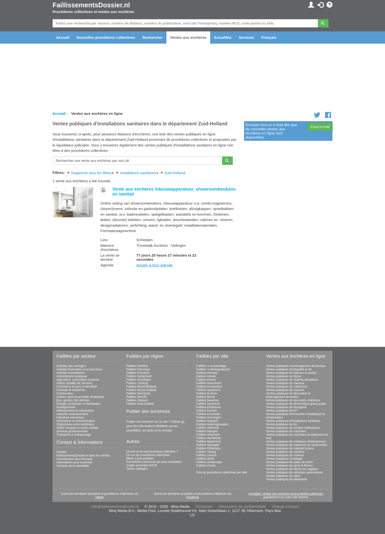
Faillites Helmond (207, 428)
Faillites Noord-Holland (141, 390)
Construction (64, 393)
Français (268, 37)
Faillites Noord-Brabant (141, 386)
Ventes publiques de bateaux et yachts (291, 373)
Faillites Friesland (137, 373)
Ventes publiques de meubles (285, 452)
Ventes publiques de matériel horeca (290, 448)
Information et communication (75, 421)
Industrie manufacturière (72, 414)
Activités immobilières (70, 373)
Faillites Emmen (206, 410)
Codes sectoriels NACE (141, 465)
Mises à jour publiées (140, 458)
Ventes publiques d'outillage (284, 458)
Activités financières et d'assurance (79, 369)
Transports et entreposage (73, 434)
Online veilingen (136, 468)
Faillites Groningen (138, 379)
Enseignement (65, 407)
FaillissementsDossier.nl (91, 5)
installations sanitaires (138, 173)
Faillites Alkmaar (207, 373)
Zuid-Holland (174, 173)
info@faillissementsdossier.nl (114, 506)
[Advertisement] (145, 305)
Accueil (62, 37)
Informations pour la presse (74, 462)
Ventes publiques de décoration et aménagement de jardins (288, 395)
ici (182, 421)
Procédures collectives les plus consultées (154, 462)
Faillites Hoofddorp (208, 438)
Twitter (99, 497)
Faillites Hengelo (207, 431)
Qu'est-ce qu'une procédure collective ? (152, 451)
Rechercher (152, 37)
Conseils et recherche (70, 390)
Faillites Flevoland (138, 369)
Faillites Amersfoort (208, 383)
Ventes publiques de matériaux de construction (296, 445)
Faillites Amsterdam (209, 386)
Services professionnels (72, 431)
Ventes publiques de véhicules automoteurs (294, 472)
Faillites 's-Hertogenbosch (213, 369)
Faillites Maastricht (208, 441)
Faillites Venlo (205, 458)
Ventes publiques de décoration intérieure (293, 400)
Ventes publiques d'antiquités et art (289, 369)
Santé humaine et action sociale (77, 428)
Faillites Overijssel (138, 393)
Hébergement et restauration (75, 410)
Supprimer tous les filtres (91, 173)
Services (246, 37)
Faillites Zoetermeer (209, 462)
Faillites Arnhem (206, 393)
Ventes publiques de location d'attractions (293, 428)
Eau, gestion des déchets (73, 400)
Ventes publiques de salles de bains (289, 462)
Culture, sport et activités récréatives (80, 397)
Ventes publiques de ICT (282, 410)
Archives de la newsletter (72, 466)
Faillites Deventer (207, 400)
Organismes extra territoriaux (75, 424)
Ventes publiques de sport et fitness (289, 465)
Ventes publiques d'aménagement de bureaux (296, 366)
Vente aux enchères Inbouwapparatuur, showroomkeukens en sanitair (174, 191)
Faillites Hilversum (208, 434)
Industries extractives (70, 417)
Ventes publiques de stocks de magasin (292, 469)
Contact (61, 452)
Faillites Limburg (137, 383)
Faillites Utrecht (136, 397)
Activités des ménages (71, 366)
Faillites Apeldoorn (208, 390)
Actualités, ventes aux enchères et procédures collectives (285, 493)
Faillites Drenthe (137, 366)
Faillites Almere (206, 379)
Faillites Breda (205, 397)
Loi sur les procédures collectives (148, 455)
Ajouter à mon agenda (154, 265)
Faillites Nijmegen (208, 445)
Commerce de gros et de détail (76, 386)
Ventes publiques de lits (281, 424)
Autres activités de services (74, 383)
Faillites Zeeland (137, 400)
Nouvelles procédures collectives (106, 37)
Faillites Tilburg (206, 452)
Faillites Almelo (206, 376)
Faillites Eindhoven (208, 407)
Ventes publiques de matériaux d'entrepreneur (296, 441)
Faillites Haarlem (207, 421)
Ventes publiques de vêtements (286, 479)
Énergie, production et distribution (78, 403)
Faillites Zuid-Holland (140, 403)
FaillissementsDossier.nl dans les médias (83, 455)
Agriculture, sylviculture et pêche (77, 379)
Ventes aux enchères (188, 37)
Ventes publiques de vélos (283, 476)
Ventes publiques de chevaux (285, 383)
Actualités (223, 37)
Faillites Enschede (208, 414)
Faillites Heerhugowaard (212, 424)
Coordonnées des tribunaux (74, 459)
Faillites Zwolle (206, 465)
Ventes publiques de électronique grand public (296, 403)
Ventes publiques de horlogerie (286, 407)
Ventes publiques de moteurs (285, 455)
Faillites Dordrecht (208, 403)
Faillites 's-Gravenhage (211, 366)
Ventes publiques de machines (286, 431)
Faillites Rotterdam (208, 448)
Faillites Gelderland (139, 376)
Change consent (285, 506)
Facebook (192, 497)
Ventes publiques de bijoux (283, 376)
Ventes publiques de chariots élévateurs (292, 379)
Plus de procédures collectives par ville (221, 472)
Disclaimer (204, 506)
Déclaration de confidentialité (242, 506)
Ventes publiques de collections (286, 386)
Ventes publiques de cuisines (285, 390)
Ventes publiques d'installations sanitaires (293, 421)
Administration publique (71, 376)
